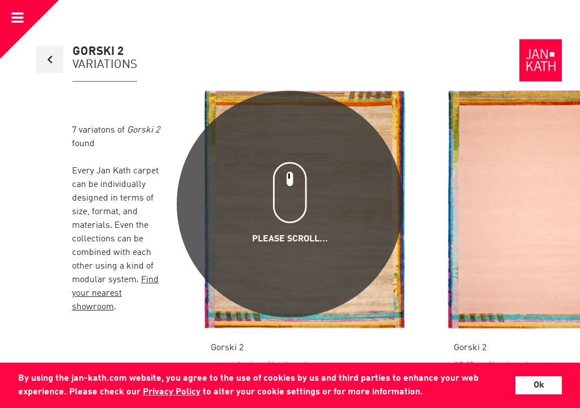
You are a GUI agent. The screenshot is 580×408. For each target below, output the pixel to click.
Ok (539, 385)
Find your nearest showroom (115, 293)
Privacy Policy (172, 392)
